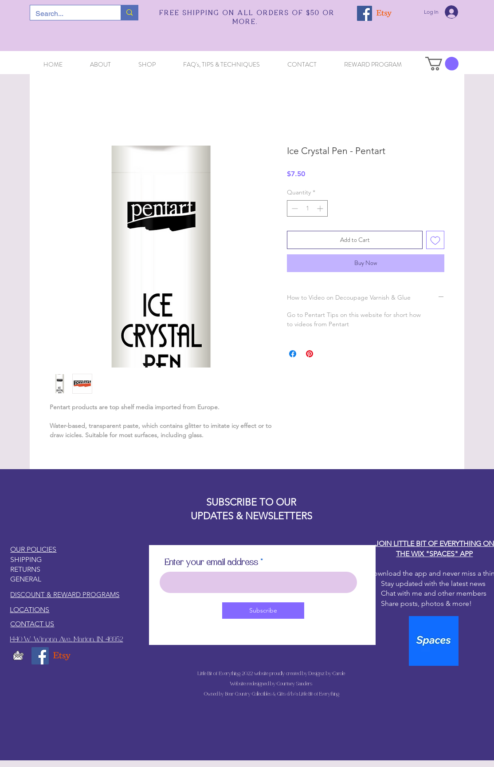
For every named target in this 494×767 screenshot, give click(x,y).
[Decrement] (293, 208)
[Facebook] (364, 13)
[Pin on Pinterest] (309, 353)
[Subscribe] (263, 610)
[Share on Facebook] (292, 353)
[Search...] (68, 13)
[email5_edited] (18, 655)
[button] (442, 64)
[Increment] (320, 208)
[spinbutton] (307, 208)
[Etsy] (384, 13)
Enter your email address (211, 562)
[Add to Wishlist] (435, 240)
